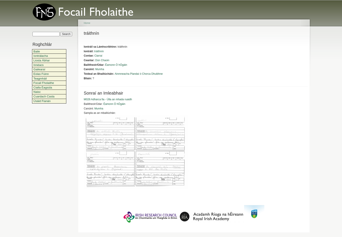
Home (87, 23)
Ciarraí (98, 55)
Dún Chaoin (102, 60)
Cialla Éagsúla (42, 87)
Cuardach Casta (44, 96)
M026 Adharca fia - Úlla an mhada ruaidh (108, 99)
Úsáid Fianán (42, 101)
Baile (36, 51)
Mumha (99, 69)
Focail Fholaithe (43, 83)
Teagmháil (40, 78)
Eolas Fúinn (41, 74)
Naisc (37, 91)
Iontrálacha (40, 55)
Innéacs (38, 65)
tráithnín (99, 51)
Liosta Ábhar (41, 60)
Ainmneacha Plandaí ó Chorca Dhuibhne (139, 73)
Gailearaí (39, 69)
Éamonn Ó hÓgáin (116, 64)
